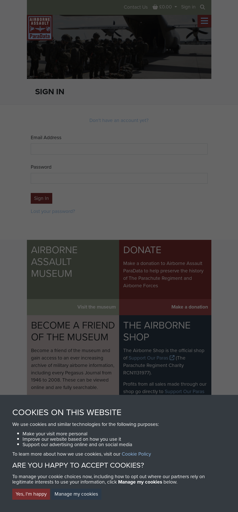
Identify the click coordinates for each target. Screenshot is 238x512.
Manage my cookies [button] (76, 494)
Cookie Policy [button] (136, 454)
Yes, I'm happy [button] (31, 494)
